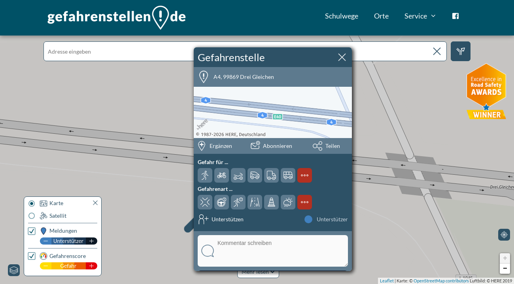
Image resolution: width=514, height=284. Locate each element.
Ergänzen (221, 145)
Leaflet (387, 280)
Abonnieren (277, 145)
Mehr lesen (258, 271)
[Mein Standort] (504, 235)
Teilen (332, 145)
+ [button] (505, 258)
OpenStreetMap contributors (441, 280)
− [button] (505, 268)
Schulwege (341, 15)
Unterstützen (228, 219)
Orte (381, 15)
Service (424, 16)
